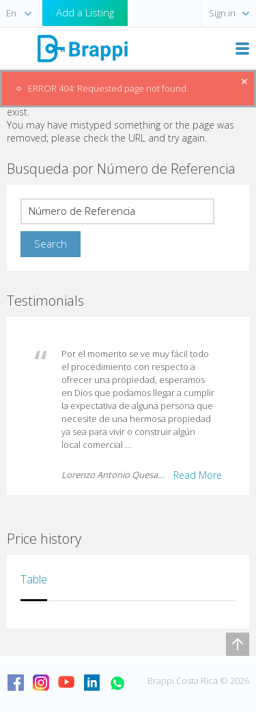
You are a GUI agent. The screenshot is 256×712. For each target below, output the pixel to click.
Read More (197, 475)
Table (33, 579)
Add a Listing (85, 12)
